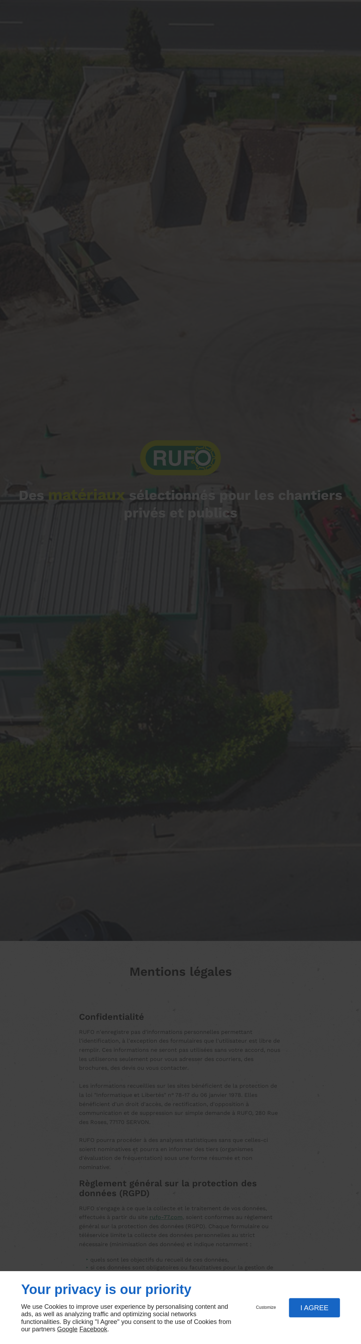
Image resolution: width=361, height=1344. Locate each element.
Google (67, 1329)
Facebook (93, 1329)
